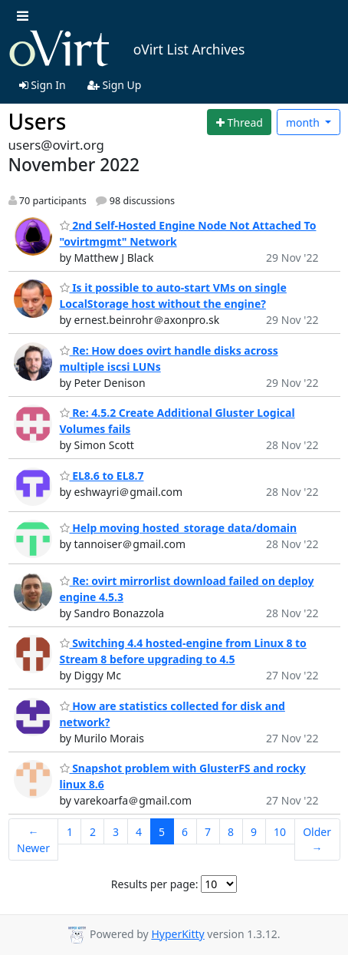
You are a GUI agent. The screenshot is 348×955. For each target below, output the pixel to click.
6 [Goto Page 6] (185, 831)
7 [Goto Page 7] (208, 831)
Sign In (42, 85)
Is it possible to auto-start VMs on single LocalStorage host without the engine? (173, 295)
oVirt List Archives (126, 49)
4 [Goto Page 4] (139, 831)
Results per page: (155, 884)
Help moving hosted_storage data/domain (178, 527)
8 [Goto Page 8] (231, 831)
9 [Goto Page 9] (254, 831)
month (304, 122)
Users (37, 121)
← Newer (33, 839)
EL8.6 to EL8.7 (102, 475)
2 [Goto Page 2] (93, 831)
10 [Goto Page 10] (280, 831)
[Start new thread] (239, 122)
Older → (317, 839)
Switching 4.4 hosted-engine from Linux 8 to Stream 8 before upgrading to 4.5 (183, 651)
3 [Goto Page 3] (116, 831)
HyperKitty (177, 934)
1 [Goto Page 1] (70, 831)
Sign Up (114, 85)
